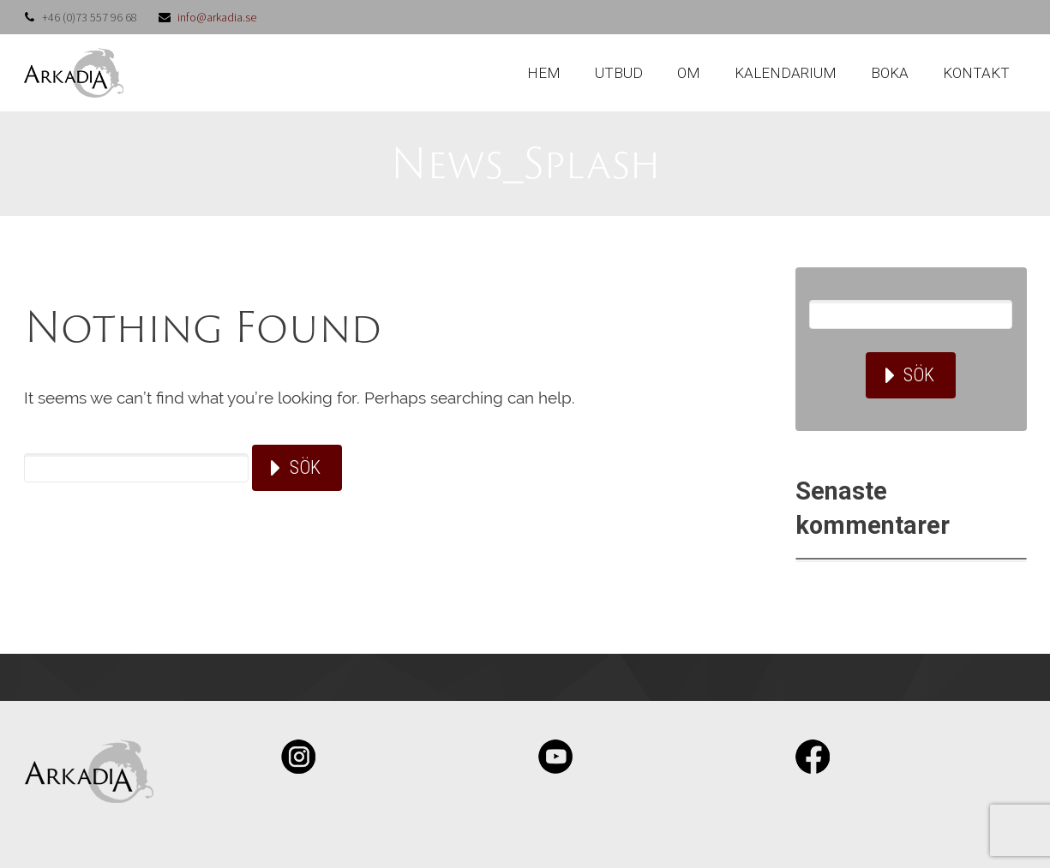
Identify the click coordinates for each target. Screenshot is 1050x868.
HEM (544, 72)
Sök (305, 467)
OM (688, 72)
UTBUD (619, 72)
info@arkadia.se (216, 17)
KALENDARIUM (786, 72)
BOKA (890, 72)
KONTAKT (976, 72)
